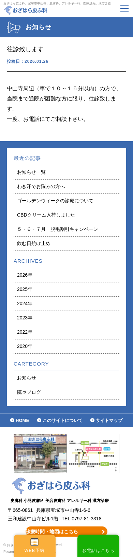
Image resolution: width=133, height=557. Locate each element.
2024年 (24, 303)
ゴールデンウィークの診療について (55, 200)
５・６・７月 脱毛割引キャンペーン (57, 229)
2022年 (24, 332)
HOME (22, 420)
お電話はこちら (98, 550)
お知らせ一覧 (31, 172)
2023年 (24, 317)
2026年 (24, 275)
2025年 (24, 289)
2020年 (24, 346)
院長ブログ (29, 392)
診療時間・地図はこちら (52, 531)
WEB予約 (35, 550)
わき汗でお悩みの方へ (41, 186)
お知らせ (26, 377)
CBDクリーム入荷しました (46, 215)
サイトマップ (109, 420)
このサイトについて (63, 420)
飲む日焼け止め (33, 243)
